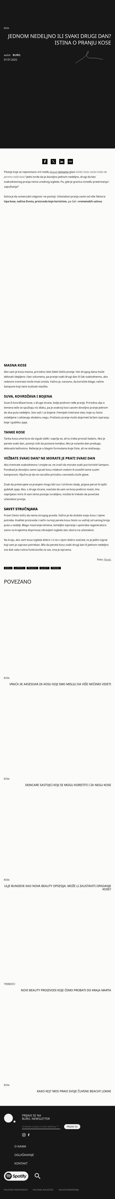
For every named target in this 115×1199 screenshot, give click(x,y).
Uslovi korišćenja (69, 1189)
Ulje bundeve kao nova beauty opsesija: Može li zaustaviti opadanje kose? (57, 887)
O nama (20, 1146)
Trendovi (9, 984)
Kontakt (21, 1163)
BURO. (17, 55)
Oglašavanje (24, 1155)
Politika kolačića (43, 1189)
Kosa (6, 28)
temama (59, 172)
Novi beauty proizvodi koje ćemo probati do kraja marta (66, 990)
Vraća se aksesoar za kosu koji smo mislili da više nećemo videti (60, 684)
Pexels (107, 559)
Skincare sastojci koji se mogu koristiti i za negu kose (68, 785)
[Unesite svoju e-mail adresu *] (41, 1126)
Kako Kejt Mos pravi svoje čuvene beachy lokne (74, 1091)
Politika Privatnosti (16, 1189)
